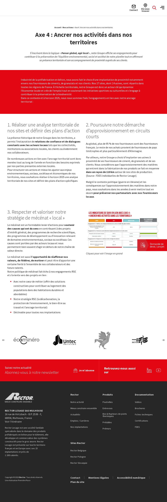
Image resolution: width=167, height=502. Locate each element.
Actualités (75, 414)
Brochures (140, 408)
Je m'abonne (86, 370)
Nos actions (68, 27)
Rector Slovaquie (78, 463)
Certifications (141, 421)
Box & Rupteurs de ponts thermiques (115, 415)
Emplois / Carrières (79, 421)
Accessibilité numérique (131, 477)
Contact (75, 477)
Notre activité (77, 402)
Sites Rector (77, 443)
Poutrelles (108, 402)
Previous (4, 340)
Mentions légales (98, 477)
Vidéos (138, 402)
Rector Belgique (78, 450)
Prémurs (107, 428)
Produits (108, 394)
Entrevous (108, 408)
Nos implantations (79, 427)
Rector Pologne (78, 457)
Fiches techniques (144, 414)
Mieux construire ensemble (83, 408)
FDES (137, 427)
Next (163, 340)
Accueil (57, 27)
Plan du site (77, 482)
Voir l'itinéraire (13, 421)
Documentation (144, 394)
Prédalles (107, 422)
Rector (74, 394)
